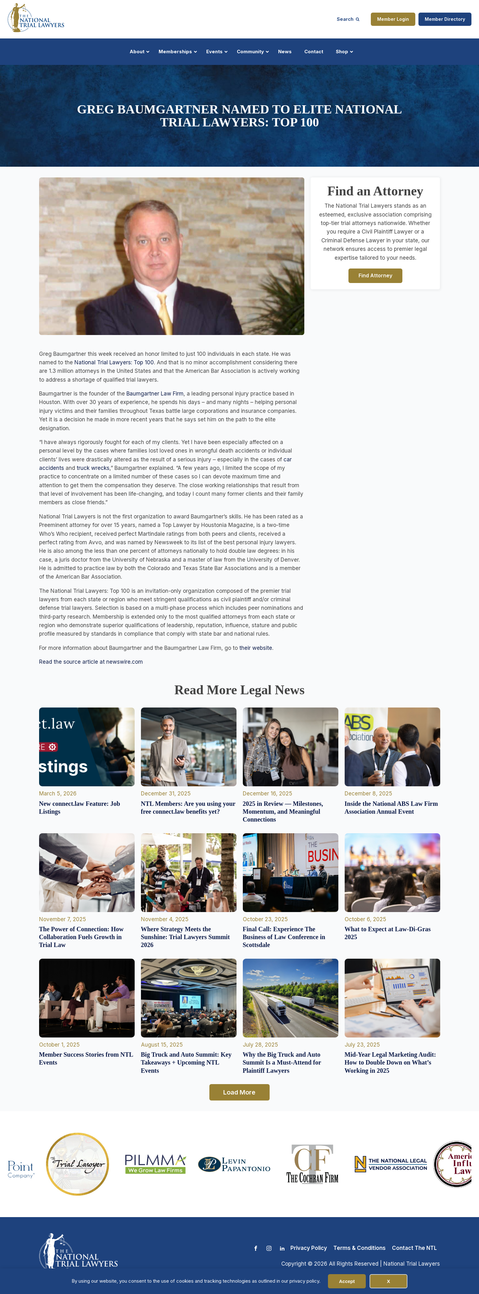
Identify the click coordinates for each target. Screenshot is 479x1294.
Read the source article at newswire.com (91, 662)
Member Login (393, 19)
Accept (347, 1281)
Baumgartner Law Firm (155, 393)
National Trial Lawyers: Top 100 (114, 362)
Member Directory (445, 19)
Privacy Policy (308, 1248)
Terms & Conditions (359, 1248)
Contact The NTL (414, 1248)
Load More (239, 1092)
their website (255, 648)
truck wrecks (93, 468)
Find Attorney (375, 275)
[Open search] (348, 19)
